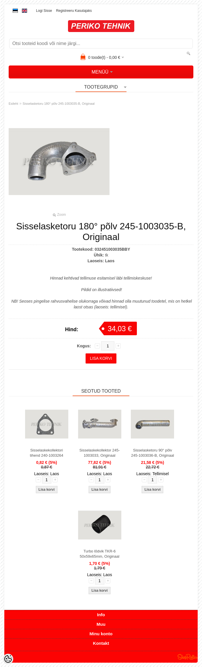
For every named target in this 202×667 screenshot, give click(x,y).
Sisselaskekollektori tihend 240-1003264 (46, 453)
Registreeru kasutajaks (74, 11)
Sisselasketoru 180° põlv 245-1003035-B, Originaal (59, 103)
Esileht (13, 103)
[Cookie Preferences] (8, 659)
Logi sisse (44, 11)
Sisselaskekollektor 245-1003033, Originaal (99, 453)
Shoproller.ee (188, 657)
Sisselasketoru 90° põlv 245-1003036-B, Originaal (152, 453)
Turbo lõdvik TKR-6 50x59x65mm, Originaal (99, 554)
